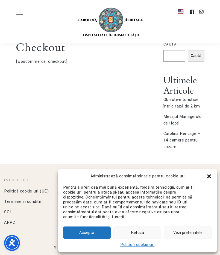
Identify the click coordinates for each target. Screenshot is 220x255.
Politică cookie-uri (137, 245)
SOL (8, 212)
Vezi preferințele (188, 233)
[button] (209, 176)
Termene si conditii (22, 202)
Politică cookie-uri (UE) (26, 191)
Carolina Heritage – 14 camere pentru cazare (182, 140)
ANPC (9, 222)
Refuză (137, 233)
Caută (170, 44)
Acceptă (86, 233)
